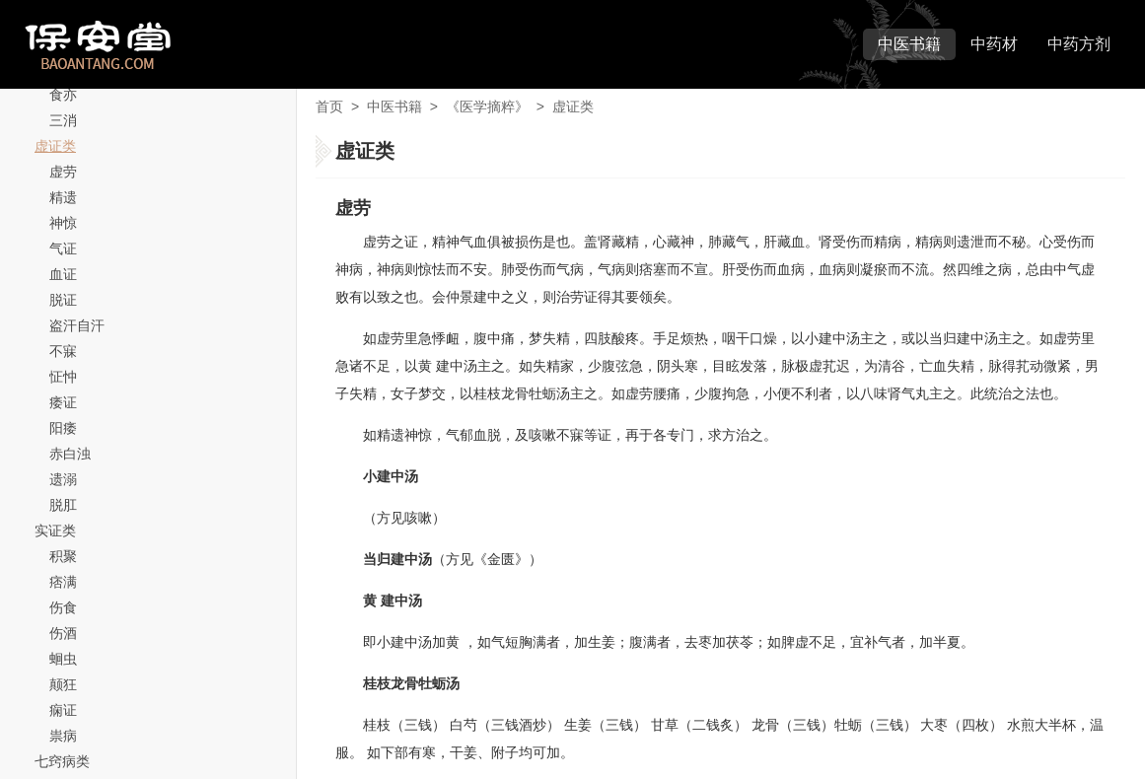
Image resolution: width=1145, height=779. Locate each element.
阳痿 (63, 428)
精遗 (63, 197)
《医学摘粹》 (487, 106)
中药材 (994, 43)
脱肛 (63, 505)
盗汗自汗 (77, 325)
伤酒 (63, 633)
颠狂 (63, 684)
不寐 (63, 351)
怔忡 (63, 377)
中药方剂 (1078, 43)
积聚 (63, 556)
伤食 (63, 607)
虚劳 (63, 171)
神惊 (63, 223)
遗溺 (63, 479)
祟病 (63, 736)
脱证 (63, 300)
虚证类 (55, 146)
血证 (63, 274)
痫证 (63, 710)
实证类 (55, 530)
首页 (329, 106)
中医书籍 (909, 43)
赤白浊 (70, 453)
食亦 (63, 95)
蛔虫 (63, 659)
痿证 (63, 402)
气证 (63, 248)
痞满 (63, 582)
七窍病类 (62, 761)
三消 (63, 120)
